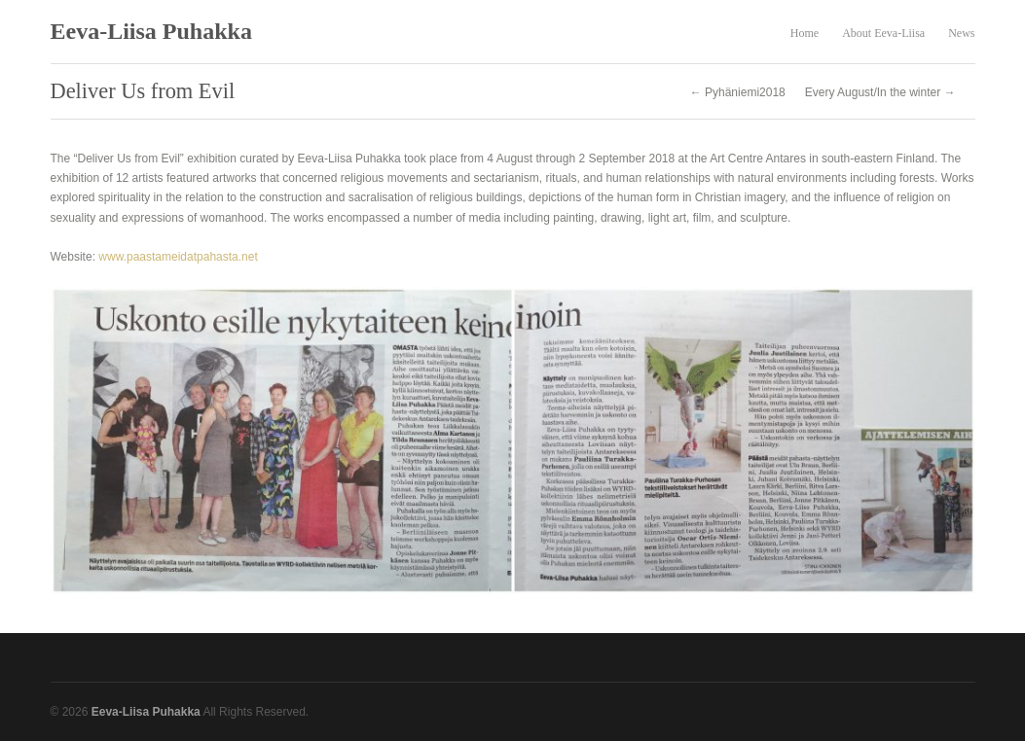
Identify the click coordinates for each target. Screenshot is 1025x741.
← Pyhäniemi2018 (738, 92)
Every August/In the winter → (880, 92)
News (961, 33)
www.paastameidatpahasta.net (177, 257)
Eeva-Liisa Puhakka (151, 31)
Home (804, 33)
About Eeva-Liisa (883, 33)
